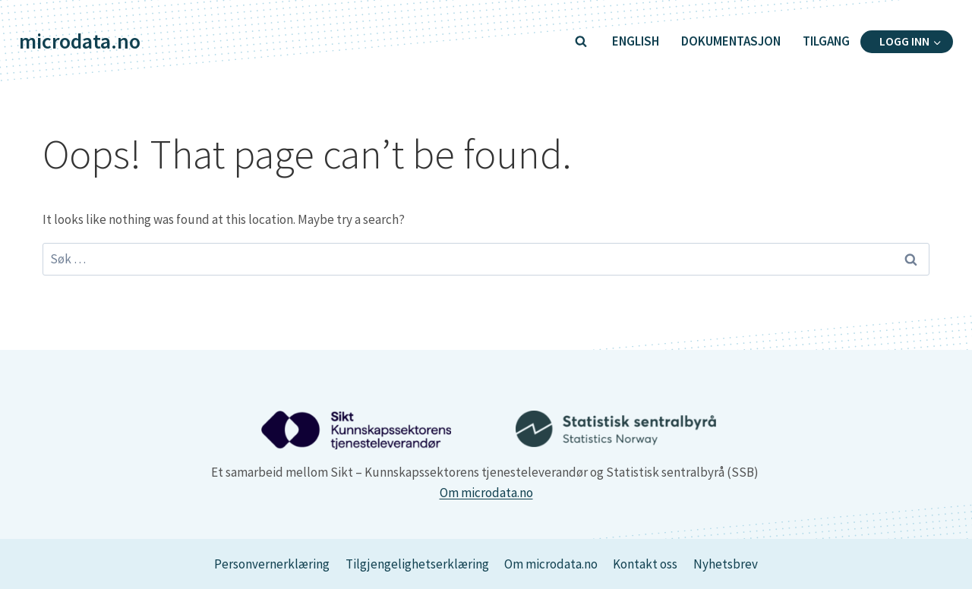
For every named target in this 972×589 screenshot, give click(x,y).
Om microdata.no (486, 492)
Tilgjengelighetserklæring (417, 564)
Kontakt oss (645, 564)
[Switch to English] (635, 42)
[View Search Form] (581, 42)
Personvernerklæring (272, 564)
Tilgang (826, 41)
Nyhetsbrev (725, 564)
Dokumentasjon (731, 41)
